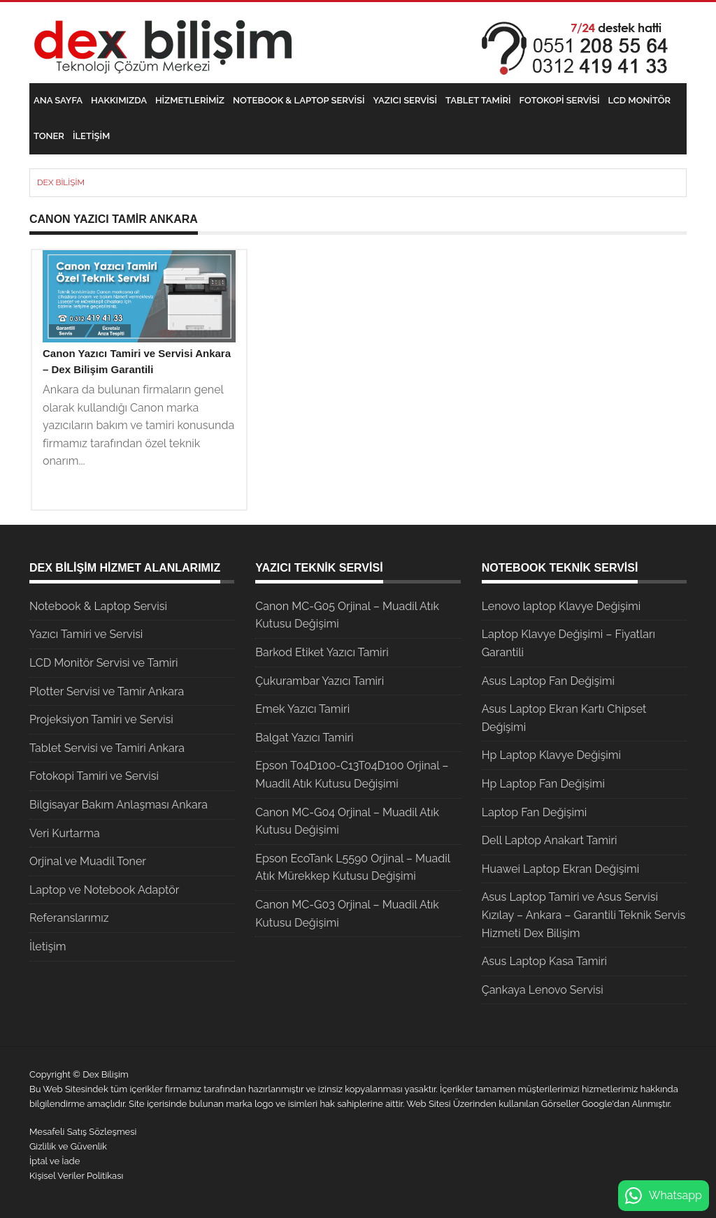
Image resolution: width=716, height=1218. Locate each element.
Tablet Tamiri (477, 100)
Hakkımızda (119, 100)
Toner (49, 136)
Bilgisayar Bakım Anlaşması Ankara (118, 804)
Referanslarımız (69, 918)
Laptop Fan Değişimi (534, 812)
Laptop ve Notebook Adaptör (104, 890)
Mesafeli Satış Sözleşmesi (82, 1131)
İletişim (91, 136)
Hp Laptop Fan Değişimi (543, 783)
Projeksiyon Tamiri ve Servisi (101, 719)
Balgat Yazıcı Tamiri (304, 737)
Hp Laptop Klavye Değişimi (551, 755)
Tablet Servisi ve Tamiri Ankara (107, 748)
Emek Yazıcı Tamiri (302, 709)
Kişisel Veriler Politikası (76, 1175)
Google (597, 1104)
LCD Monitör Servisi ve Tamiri (103, 662)
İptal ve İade (54, 1161)
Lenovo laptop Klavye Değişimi (561, 606)
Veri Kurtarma (64, 833)
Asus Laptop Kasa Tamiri (544, 961)
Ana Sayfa (58, 100)
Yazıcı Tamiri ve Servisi (86, 634)
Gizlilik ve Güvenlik (68, 1146)
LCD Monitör (639, 100)
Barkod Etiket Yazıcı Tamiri (321, 652)
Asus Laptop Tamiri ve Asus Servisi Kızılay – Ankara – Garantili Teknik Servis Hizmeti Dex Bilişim (584, 914)
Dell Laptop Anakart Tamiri (549, 840)
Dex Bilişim (61, 182)
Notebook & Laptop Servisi (298, 100)
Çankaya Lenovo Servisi (542, 989)
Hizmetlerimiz (189, 100)
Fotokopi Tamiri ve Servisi (94, 776)
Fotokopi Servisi (560, 100)
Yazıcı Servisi (405, 100)
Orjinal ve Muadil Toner (87, 861)
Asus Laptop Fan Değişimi (548, 681)
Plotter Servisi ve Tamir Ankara (106, 691)
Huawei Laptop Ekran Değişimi (561, 869)
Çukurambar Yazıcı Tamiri (319, 681)
